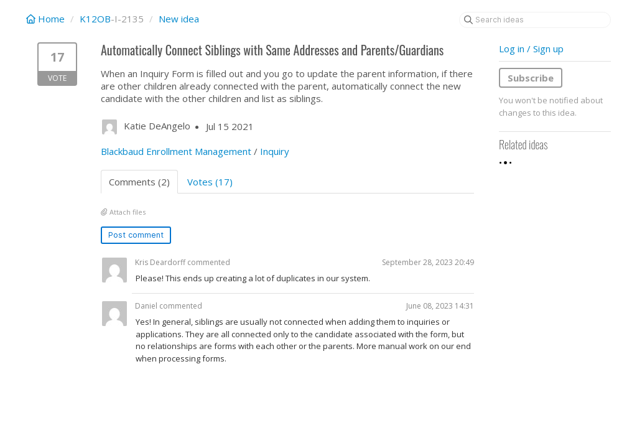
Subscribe (531, 78)
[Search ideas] (535, 20)
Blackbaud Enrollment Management (176, 151)
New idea (179, 18)
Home (46, 18)
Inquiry (274, 151)
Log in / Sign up (531, 48)
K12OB (95, 18)
